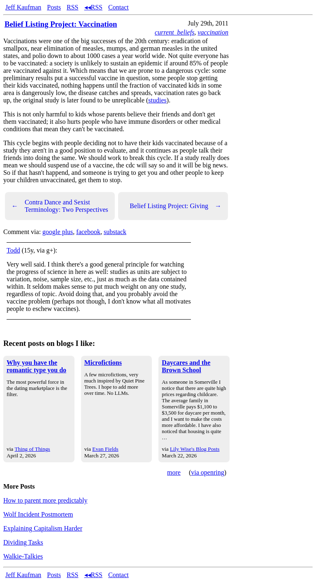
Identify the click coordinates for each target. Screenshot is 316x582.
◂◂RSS (93, 7)
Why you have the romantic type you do (36, 366)
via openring (207, 472)
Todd (13, 250)
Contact (118, 7)
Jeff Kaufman (23, 7)
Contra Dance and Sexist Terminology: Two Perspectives (60, 206)
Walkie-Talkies (23, 556)
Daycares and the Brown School (186, 366)
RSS (72, 7)
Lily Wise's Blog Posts (194, 449)
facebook (88, 231)
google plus (57, 231)
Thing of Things (32, 449)
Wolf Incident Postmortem (38, 514)
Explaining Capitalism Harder (42, 528)
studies (157, 100)
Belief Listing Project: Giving (175, 206)
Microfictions (103, 362)
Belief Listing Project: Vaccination (61, 24)
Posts (54, 7)
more (174, 472)
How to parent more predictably (45, 500)
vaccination (213, 32)
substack (115, 231)
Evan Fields (105, 449)
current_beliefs (174, 32)
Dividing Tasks (23, 542)
